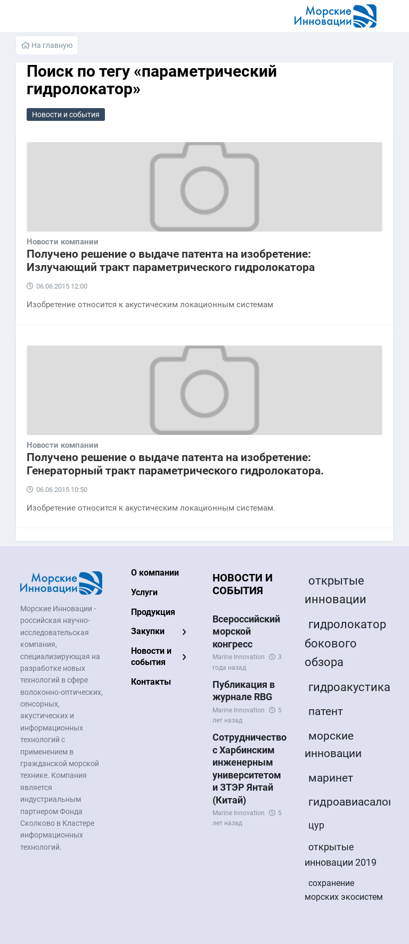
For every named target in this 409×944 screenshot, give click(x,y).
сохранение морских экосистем (344, 890)
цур (316, 825)
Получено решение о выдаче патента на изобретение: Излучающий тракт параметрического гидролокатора (171, 261)
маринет (330, 777)
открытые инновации (335, 590)
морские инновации (333, 744)
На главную (46, 45)
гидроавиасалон (351, 801)
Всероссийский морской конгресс (246, 631)
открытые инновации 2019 (341, 854)
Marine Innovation (238, 657)
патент (325, 711)
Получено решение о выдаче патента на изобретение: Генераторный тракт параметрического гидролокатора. (175, 464)
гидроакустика (349, 687)
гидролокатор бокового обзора (345, 643)
